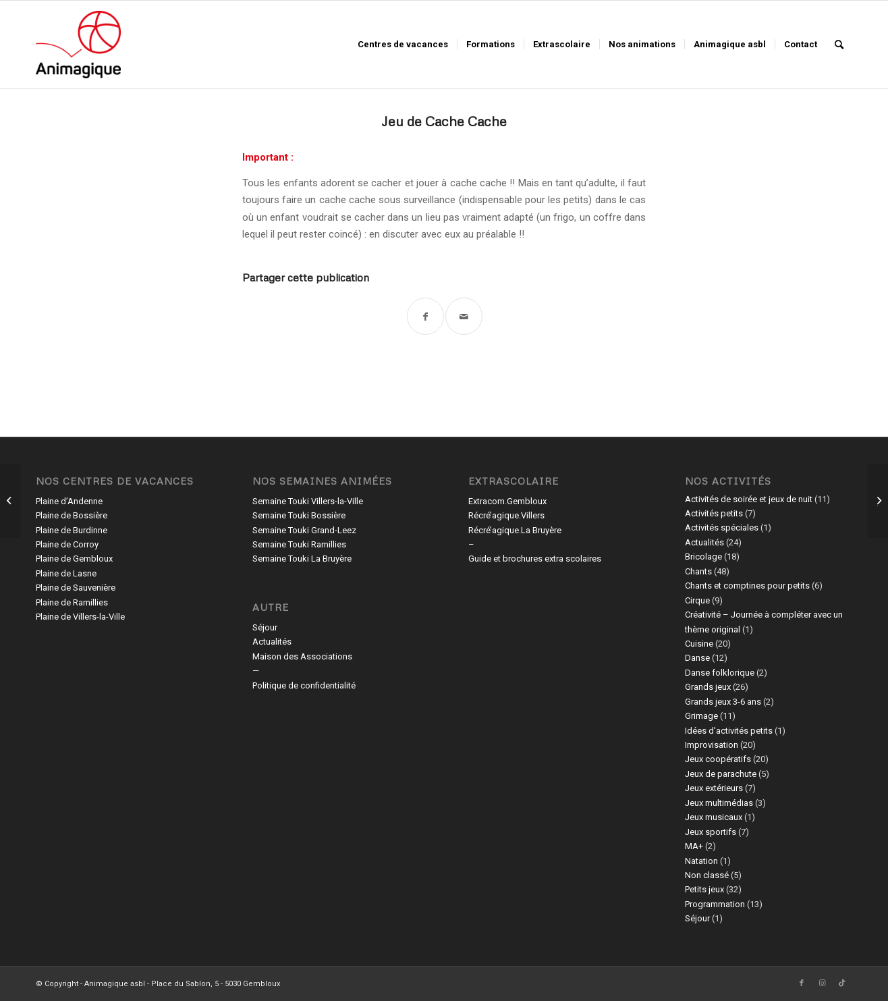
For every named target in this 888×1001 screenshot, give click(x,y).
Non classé (707, 875)
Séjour (264, 627)
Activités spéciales (721, 527)
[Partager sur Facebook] (425, 316)
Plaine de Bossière (71, 515)
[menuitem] (403, 44)
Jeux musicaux (713, 817)
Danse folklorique (719, 673)
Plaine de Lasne (66, 573)
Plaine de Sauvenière (75, 588)
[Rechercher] (839, 44)
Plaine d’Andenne (69, 501)
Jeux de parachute (720, 774)
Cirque (697, 600)
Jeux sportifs (710, 832)
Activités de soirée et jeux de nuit (748, 499)
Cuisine (699, 644)
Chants (698, 571)
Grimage (701, 716)
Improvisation (711, 745)
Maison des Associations (302, 656)
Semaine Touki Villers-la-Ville (307, 501)
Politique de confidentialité (304, 685)
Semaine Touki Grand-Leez (304, 530)
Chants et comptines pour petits (747, 585)
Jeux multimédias (719, 803)
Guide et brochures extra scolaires (534, 558)
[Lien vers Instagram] (822, 983)
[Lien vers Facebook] (802, 983)
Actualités (272, 642)
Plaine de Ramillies (72, 602)
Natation (701, 861)
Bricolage (703, 556)
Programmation (715, 904)
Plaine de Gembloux (74, 558)
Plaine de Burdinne (71, 530)
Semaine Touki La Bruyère (302, 558)
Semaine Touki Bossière (298, 515)
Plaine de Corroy (67, 544)
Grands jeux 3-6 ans (723, 702)
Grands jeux (708, 687)
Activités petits (714, 513)
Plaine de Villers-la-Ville (80, 617)
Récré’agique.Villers (506, 515)
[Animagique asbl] (78, 44)
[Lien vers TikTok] (842, 983)
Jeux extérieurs (714, 788)
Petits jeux (704, 889)
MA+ (694, 846)
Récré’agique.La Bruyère (514, 530)
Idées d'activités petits (729, 731)
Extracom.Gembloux (507, 501)
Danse (697, 658)
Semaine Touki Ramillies (299, 544)
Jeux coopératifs (718, 759)
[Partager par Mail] (463, 316)
